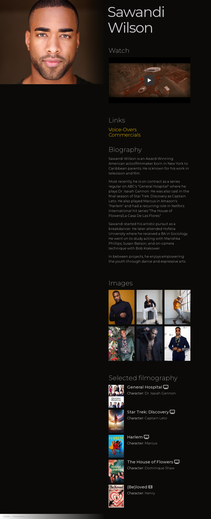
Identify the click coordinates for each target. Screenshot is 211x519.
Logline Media (33, 516)
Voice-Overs (123, 130)
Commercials (125, 135)
